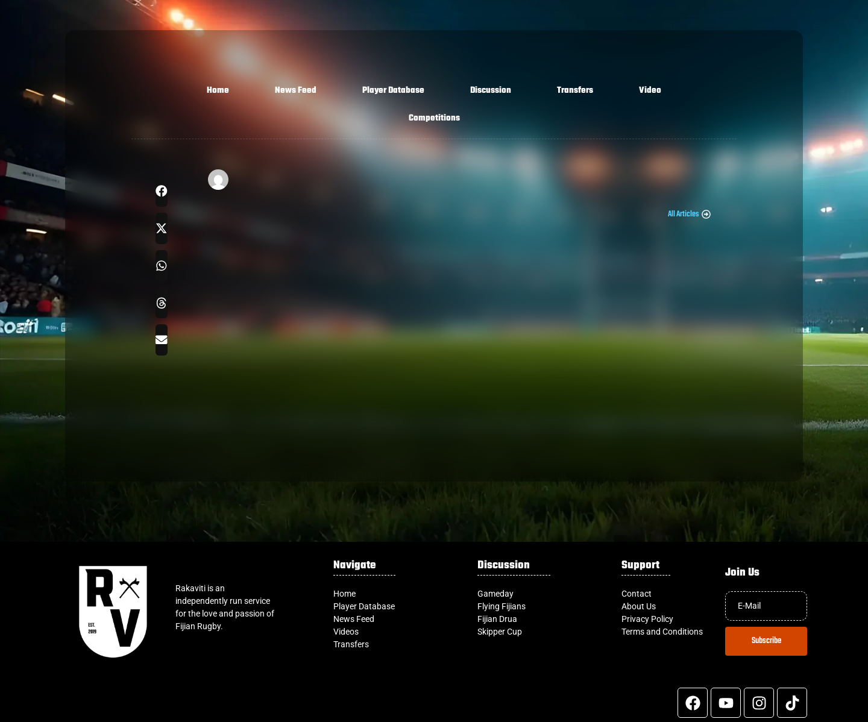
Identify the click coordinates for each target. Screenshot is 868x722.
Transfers (575, 91)
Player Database (393, 91)
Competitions (434, 118)
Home (218, 91)
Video (650, 91)
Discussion (490, 91)
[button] (162, 191)
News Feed (295, 91)
